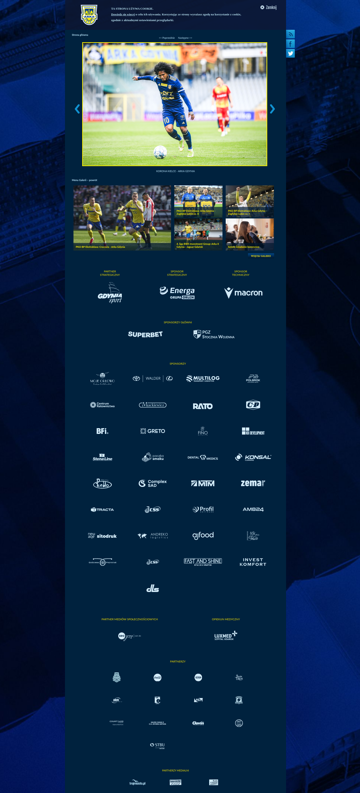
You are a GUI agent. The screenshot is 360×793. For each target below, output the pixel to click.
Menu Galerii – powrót (84, 180)
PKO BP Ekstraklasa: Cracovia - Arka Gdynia (100, 246)
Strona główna (80, 34)
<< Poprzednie (167, 37)
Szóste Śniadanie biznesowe (243, 246)
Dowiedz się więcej (123, 14)
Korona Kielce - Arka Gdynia (175, 171)
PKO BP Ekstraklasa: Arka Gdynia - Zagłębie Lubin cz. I (247, 212)
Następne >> (185, 37)
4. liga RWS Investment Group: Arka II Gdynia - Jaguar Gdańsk (198, 245)
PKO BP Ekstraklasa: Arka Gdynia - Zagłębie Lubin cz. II (196, 212)
